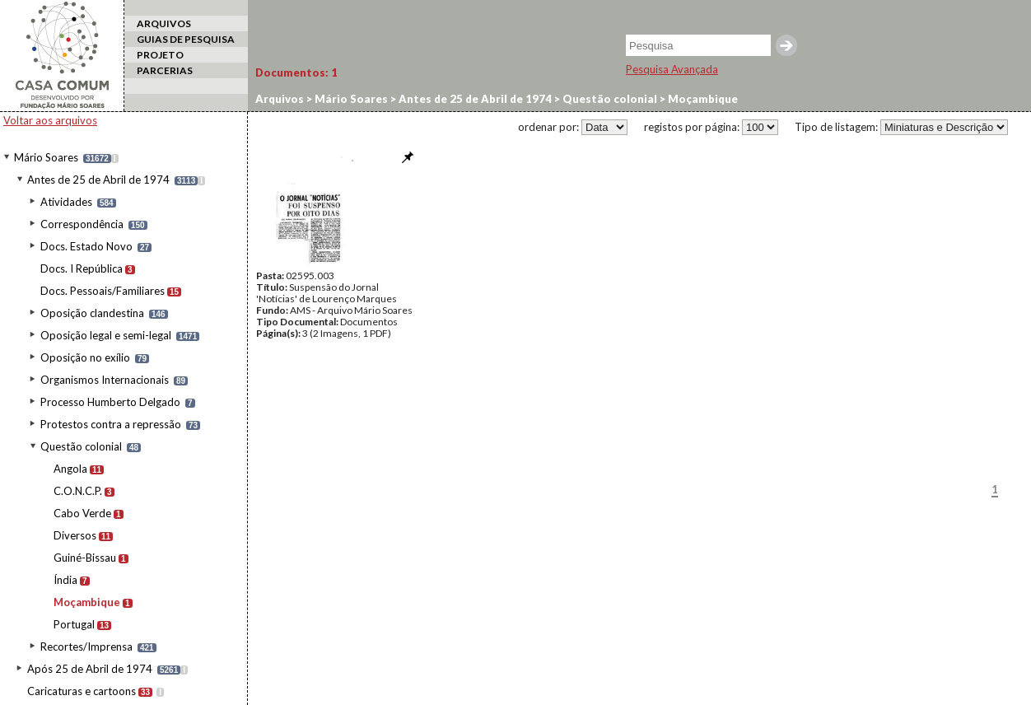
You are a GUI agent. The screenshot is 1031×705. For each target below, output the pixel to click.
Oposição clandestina (92, 313)
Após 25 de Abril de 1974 (89, 668)
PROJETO (160, 55)
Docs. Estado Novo (86, 246)
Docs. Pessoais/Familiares (102, 290)
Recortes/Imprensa (86, 646)
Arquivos (279, 98)
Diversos (75, 535)
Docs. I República (81, 268)
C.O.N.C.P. (78, 490)
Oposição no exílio (85, 357)
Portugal (74, 624)
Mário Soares (46, 157)
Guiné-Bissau (85, 557)
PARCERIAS (165, 70)
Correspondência (82, 224)
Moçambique (87, 602)
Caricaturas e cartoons (81, 691)
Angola (70, 468)
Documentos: (296, 72)
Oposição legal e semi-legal (105, 335)
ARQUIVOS (164, 23)
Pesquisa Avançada (672, 69)
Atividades (66, 201)
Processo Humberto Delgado (110, 402)
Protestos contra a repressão (110, 424)
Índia (65, 579)
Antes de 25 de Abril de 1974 (98, 179)
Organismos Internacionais (104, 379)
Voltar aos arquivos (50, 120)
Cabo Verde (82, 513)
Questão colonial (81, 446)
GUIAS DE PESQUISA (186, 39)
